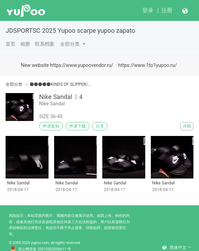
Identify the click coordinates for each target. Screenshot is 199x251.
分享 (100, 126)
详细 (187, 126)
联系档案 (44, 44)
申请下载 (77, 126)
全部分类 (70, 44)
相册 (25, 44)
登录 (147, 10)
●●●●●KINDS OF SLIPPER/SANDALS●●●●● (60, 84)
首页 (10, 44)
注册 (166, 10)
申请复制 (51, 126)
